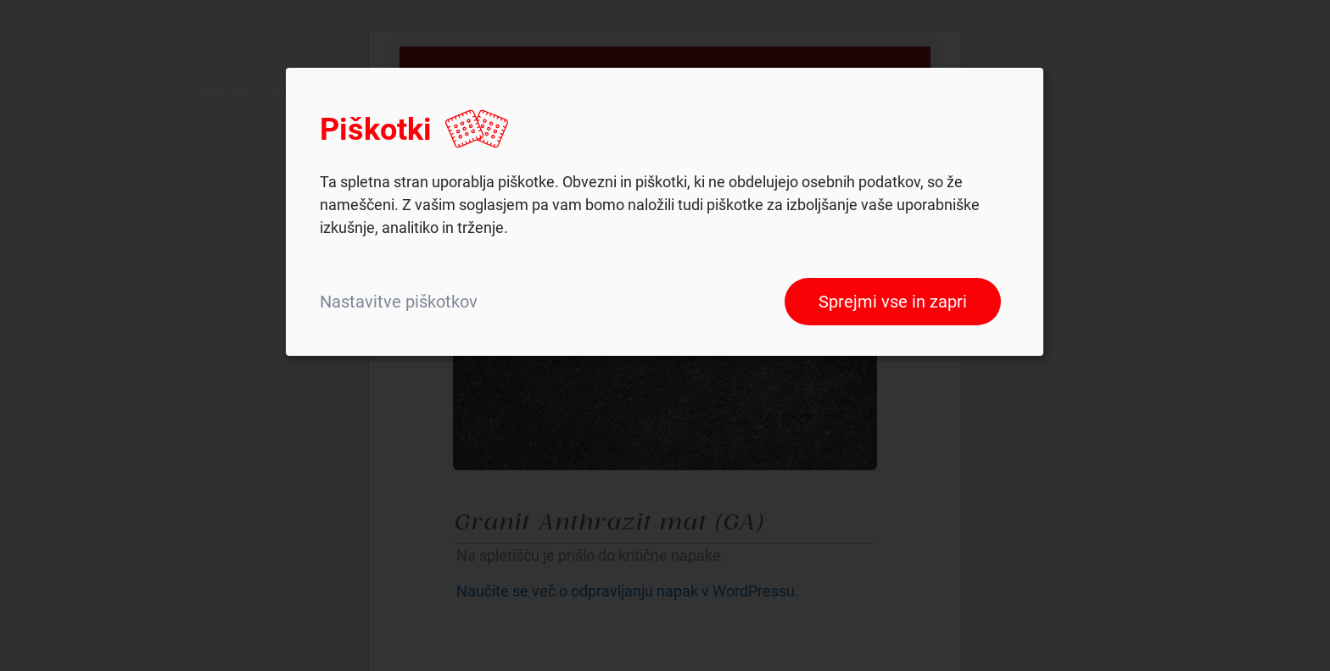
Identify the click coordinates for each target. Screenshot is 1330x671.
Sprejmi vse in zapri (893, 301)
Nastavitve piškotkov (399, 301)
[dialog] (664, 212)
